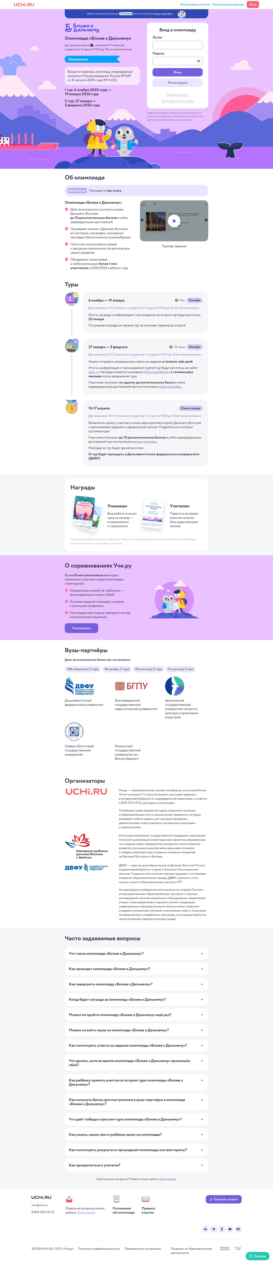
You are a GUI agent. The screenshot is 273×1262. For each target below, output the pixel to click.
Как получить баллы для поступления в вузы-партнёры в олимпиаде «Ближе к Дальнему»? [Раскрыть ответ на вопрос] (133, 1102)
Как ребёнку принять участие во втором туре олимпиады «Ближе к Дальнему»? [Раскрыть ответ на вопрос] (133, 1082)
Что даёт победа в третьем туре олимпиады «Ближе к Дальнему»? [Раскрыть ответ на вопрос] (125, 1119)
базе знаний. (168, 1179)
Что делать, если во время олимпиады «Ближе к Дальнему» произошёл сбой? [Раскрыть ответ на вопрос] (133, 1063)
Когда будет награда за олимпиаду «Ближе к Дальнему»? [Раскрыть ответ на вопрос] (117, 999)
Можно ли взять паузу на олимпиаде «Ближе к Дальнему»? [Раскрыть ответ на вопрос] (119, 1030)
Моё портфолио (157, 372)
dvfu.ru (93, 372)
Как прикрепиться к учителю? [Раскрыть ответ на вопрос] (94, 1165)
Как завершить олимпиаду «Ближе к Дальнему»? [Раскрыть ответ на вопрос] (111, 984)
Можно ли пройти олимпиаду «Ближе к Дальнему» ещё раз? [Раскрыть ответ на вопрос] (120, 1015)
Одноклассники (222, 1229)
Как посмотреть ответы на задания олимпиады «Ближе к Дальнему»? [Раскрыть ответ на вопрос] (128, 1045)
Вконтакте (205, 1229)
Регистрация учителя (195, 4)
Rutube (238, 1229)
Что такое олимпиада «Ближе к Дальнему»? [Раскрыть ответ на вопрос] (106, 953)
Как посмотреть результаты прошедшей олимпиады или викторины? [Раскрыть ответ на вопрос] (128, 1150)
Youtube (230, 1229)
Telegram (213, 1229)
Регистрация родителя (228, 4)
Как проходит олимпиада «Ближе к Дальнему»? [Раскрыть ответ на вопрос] (109, 969)
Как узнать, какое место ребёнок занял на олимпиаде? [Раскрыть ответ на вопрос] (115, 1134)
